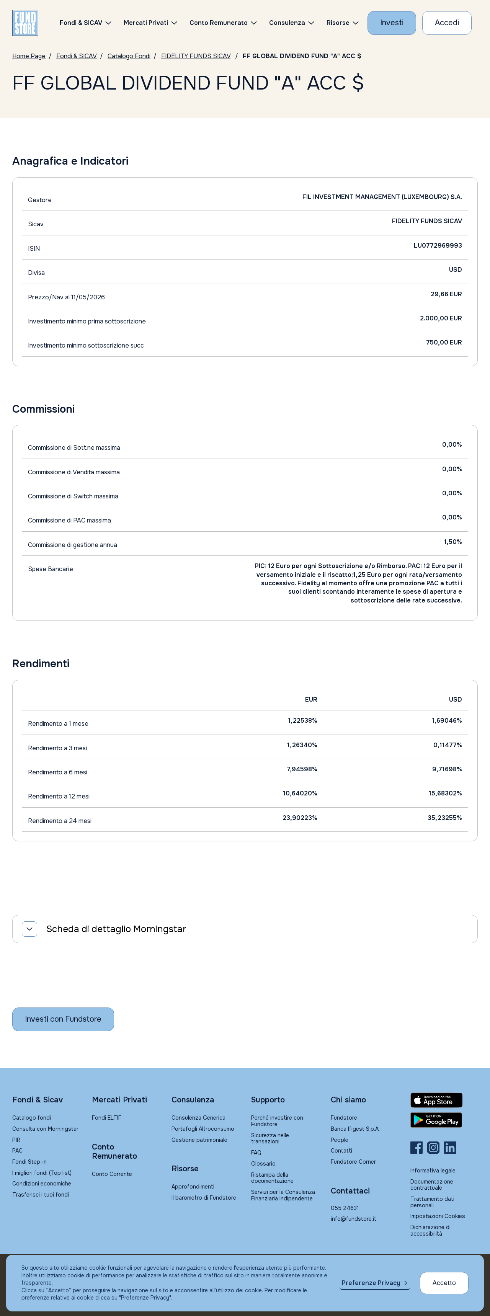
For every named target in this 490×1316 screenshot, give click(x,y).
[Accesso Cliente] (447, 23)
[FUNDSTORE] (25, 23)
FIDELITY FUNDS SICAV (195, 56)
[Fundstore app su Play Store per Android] (444, 1120)
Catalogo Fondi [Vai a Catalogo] (129, 56)
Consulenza (287, 23)
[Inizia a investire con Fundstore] (63, 1019)
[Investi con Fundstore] (392, 23)
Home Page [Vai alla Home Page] (29, 56)
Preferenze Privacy (371, 1283)
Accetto (444, 1283)
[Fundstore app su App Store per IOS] (444, 1100)
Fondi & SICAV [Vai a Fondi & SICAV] (76, 56)
